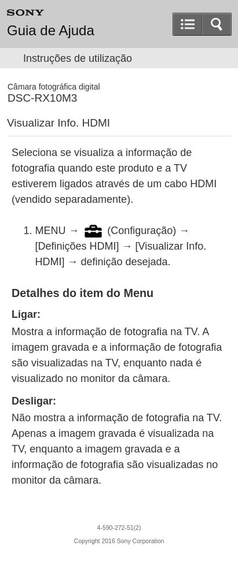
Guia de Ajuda (50, 31)
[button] (216, 24)
